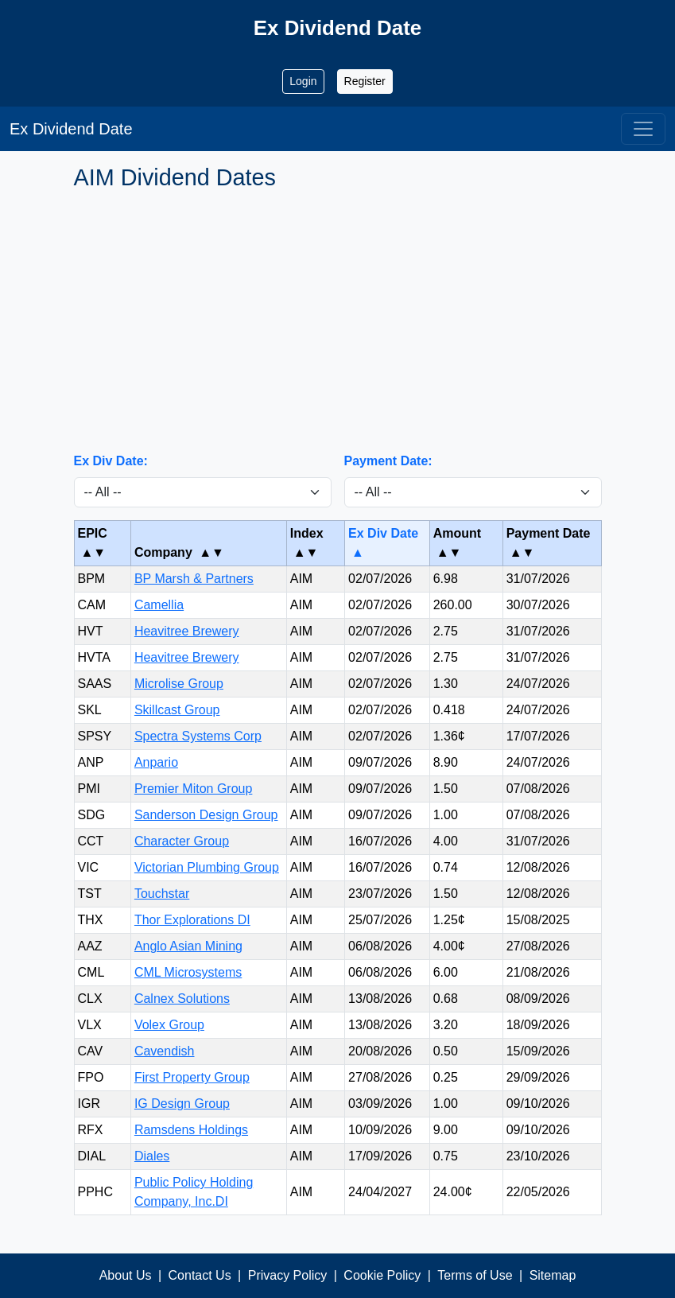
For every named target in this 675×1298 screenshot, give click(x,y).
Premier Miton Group (193, 788)
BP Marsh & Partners (194, 578)
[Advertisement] (338, 321)
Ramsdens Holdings (191, 1130)
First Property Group (192, 1077)
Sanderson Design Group (206, 815)
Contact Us (200, 1275)
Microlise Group (178, 683)
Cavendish (164, 1051)
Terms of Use (474, 1275)
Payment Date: (388, 461)
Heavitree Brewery (186, 631)
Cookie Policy (382, 1275)
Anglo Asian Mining (188, 946)
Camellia (159, 605)
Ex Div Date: (111, 461)
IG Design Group (182, 1103)
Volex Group (169, 1025)
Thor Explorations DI (192, 920)
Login (302, 81)
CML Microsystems (188, 972)
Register (365, 81)
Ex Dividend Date (71, 129)
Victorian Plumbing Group (206, 867)
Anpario (156, 762)
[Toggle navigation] (643, 129)
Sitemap (553, 1275)
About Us (125, 1275)
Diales (151, 1156)
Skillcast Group (177, 710)
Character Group (181, 841)
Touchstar (161, 893)
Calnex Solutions (182, 998)
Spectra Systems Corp (198, 736)
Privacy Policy (288, 1275)
